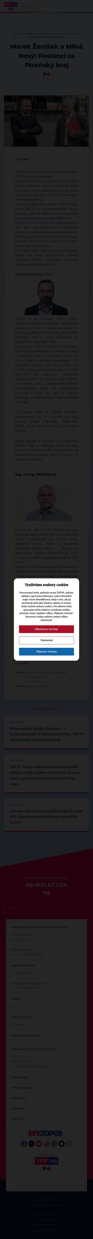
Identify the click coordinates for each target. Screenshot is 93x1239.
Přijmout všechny (46, 651)
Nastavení (47, 640)
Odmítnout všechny (46, 629)
